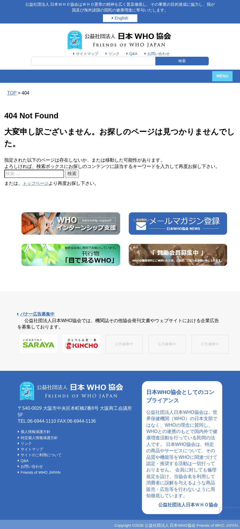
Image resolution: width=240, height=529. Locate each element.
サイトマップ (86, 53)
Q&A (134, 53)
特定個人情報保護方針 (41, 438)
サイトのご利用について (43, 455)
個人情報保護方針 (37, 432)
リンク (114, 53)
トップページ (36, 183)
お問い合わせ (160, 53)
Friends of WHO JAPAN (42, 472)
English (121, 18)
